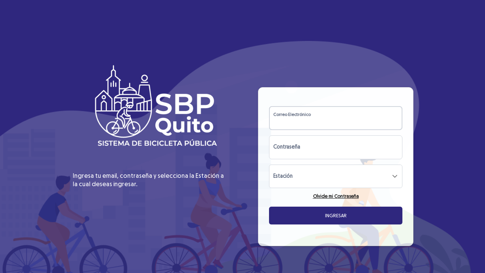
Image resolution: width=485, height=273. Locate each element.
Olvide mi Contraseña (336, 196)
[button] (395, 176)
